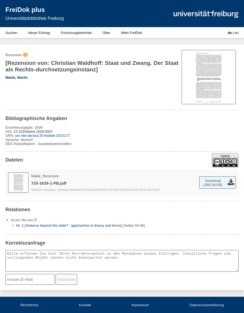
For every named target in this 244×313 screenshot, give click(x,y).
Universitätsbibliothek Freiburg (34, 18)
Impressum (140, 305)
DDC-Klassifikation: (21, 144)
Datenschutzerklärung (207, 305)
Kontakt (85, 305)
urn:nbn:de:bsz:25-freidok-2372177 (42, 136)
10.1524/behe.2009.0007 (33, 131)
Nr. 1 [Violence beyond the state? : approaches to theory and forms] (69, 225)
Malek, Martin (16, 77)
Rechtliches (29, 305)
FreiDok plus (25, 9)
